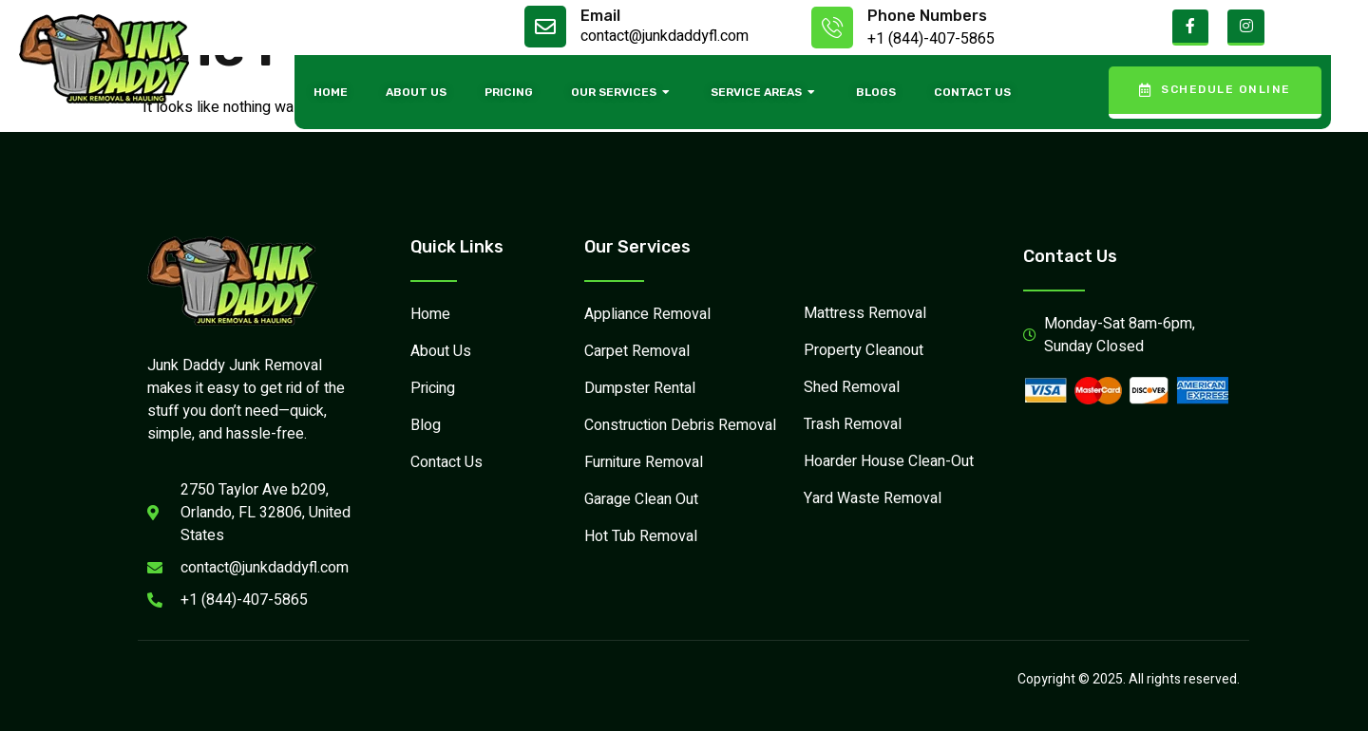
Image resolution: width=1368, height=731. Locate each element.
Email (600, 16)
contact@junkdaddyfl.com (664, 36)
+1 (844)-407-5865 (931, 39)
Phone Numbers (927, 16)
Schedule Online (1215, 90)
